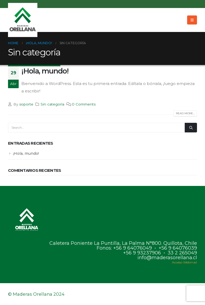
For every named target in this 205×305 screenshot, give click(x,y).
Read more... (185, 113)
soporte (26, 104)
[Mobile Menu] (192, 20)
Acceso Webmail (184, 262)
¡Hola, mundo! (44, 71)
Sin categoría (52, 104)
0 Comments (84, 104)
